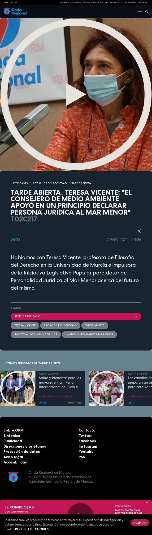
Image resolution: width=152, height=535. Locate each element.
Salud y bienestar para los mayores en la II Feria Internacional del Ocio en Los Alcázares (60, 382)
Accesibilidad (15, 462)
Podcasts (20, 183)
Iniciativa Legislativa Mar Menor (89, 334)
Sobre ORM (14, 430)
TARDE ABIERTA (81, 183)
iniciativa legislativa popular (35, 334)
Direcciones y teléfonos (25, 446)
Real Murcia (112, 2)
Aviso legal (13, 457)
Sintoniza (12, 435)
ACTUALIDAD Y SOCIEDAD (50, 183)
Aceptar (140, 522)
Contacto (87, 430)
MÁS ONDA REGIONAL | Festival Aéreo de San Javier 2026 (128, 513)
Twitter (85, 435)
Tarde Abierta (94, 325)
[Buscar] (145, 11)
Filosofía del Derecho (60, 325)
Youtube (86, 451)
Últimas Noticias (93, 2)
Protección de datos (22, 451)
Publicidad (13, 441)
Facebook (87, 441)
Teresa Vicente (24, 325)
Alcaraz (143, 2)
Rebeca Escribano (76, 316)
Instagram (88, 446)
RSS (82, 457)
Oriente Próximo (70, 2)
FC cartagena (128, 2)
